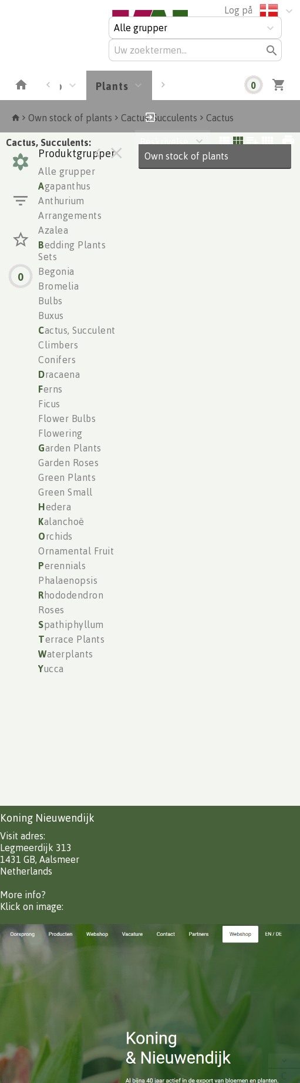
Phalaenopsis (67, 580)
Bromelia (58, 286)
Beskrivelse (164, 142)
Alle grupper (66, 171)
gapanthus (64, 186)
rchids (55, 536)
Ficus (49, 404)
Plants (112, 85)
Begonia (56, 271)
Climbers (58, 345)
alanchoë (61, 521)
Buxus (51, 315)
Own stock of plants (70, 118)
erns (50, 389)
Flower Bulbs (67, 418)
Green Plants (67, 477)
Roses (51, 610)
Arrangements (70, 215)
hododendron (70, 595)
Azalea (53, 230)
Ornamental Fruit (76, 551)
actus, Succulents (79, 330)
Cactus (220, 118)
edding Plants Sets (72, 251)
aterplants (65, 654)
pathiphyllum (71, 624)
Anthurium (61, 201)
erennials (62, 566)
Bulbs (50, 301)
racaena (59, 374)
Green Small (65, 492)
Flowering (60, 433)
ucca (51, 669)
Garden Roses (68, 463)
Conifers (57, 360)
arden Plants (70, 448)
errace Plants (71, 639)
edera (54, 507)
